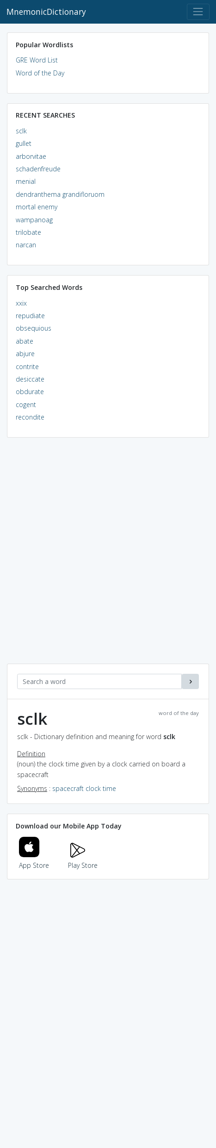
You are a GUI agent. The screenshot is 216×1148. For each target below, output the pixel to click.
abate (24, 341)
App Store (34, 860)
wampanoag (34, 219)
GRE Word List (37, 60)
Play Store (83, 860)
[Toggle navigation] (198, 12)
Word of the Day (40, 73)
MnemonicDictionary (46, 11)
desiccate (30, 379)
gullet (23, 143)
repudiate (30, 315)
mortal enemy (36, 206)
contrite (27, 366)
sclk (21, 130)
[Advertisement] (108, 555)
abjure (25, 353)
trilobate (28, 232)
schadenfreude (38, 168)
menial (26, 181)
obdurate (30, 391)
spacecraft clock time (84, 788)
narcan (26, 244)
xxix (21, 303)
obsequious (33, 328)
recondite (30, 417)
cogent (26, 404)
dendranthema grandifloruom (60, 194)
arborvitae (31, 156)
